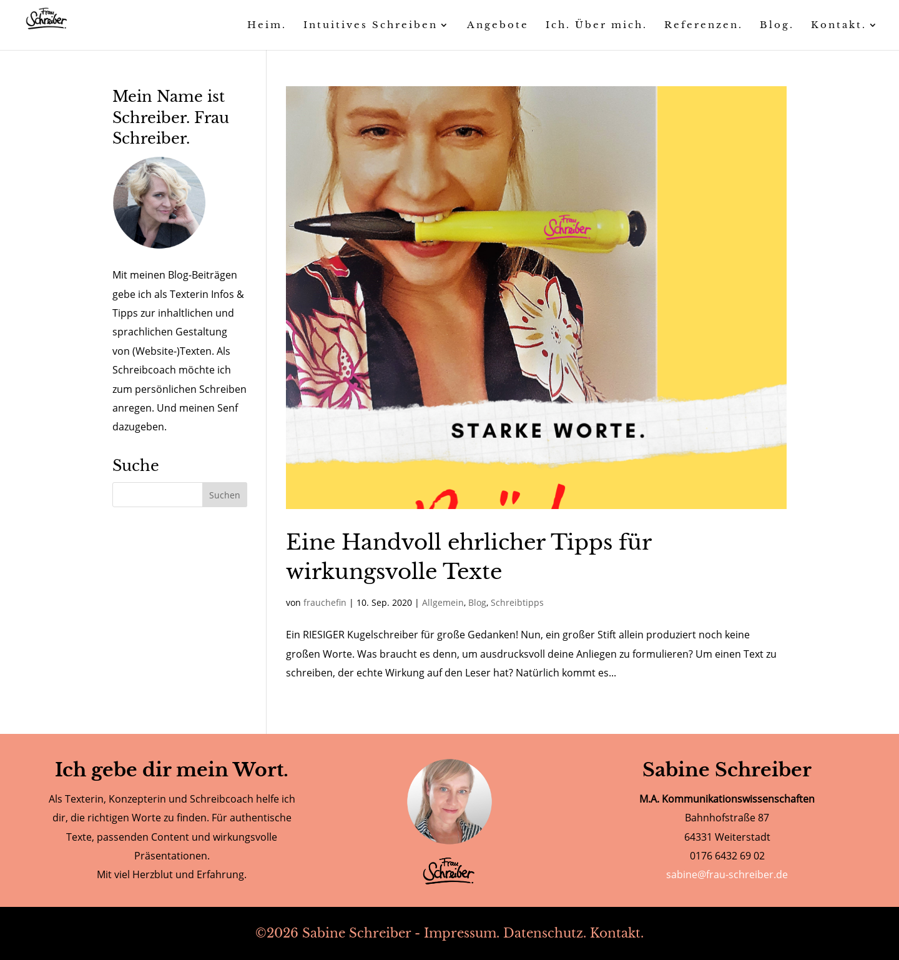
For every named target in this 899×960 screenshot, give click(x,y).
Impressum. (461, 933)
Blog (477, 602)
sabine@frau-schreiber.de (727, 874)
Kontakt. (617, 933)
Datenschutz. (544, 933)
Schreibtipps (517, 602)
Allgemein (443, 602)
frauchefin (324, 602)
